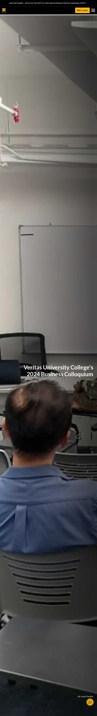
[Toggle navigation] (93, 10)
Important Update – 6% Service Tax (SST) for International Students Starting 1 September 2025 (48, 3)
